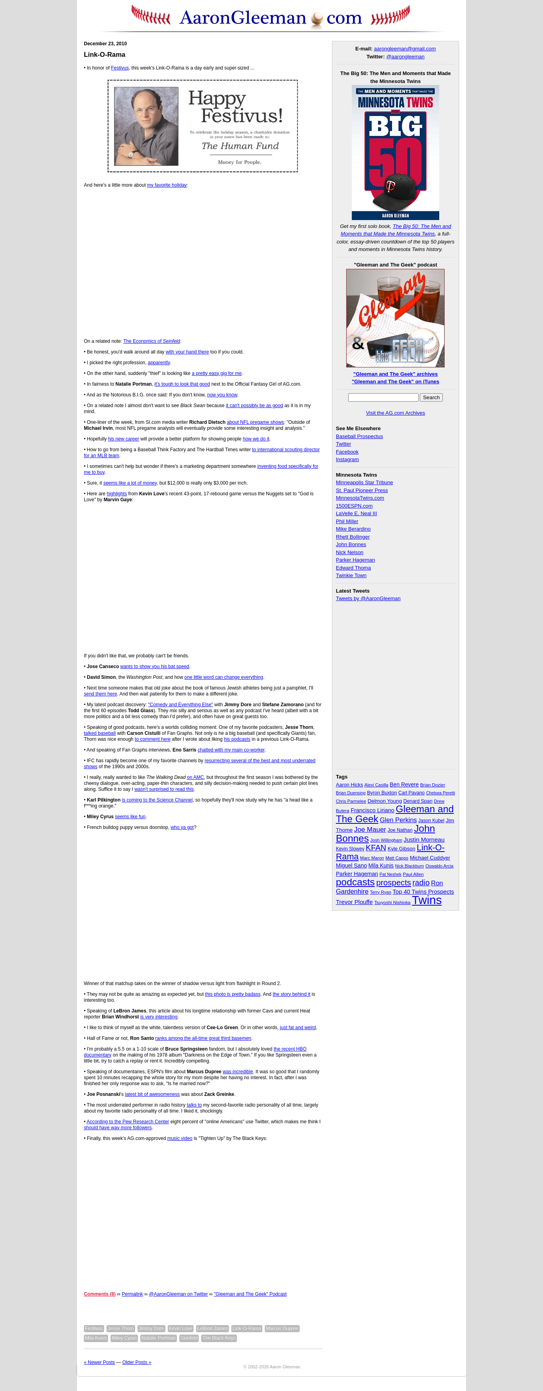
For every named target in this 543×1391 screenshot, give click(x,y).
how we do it (256, 439)
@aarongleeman (405, 57)
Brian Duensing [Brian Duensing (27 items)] (351, 792)
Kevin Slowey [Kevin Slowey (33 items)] (350, 849)
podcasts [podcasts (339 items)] (355, 882)
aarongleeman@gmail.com (405, 49)
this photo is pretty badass (232, 994)
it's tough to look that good (182, 384)
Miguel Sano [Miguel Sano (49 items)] (351, 865)
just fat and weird (298, 1027)
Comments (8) (100, 1294)
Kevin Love (180, 1328)
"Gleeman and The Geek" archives (395, 374)
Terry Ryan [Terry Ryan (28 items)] (380, 892)
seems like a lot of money (130, 483)
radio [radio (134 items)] (421, 882)
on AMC (195, 777)
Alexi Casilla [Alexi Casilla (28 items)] (376, 784)
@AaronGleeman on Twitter (178, 1294)
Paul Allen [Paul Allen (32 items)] (413, 874)
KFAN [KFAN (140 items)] (376, 847)
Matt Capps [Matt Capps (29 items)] (397, 858)
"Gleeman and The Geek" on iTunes (395, 381)
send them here (100, 694)
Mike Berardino (353, 529)
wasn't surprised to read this (164, 789)
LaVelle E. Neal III (356, 513)
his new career (123, 439)
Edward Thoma (353, 568)
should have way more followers (118, 1127)
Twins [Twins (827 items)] (427, 899)
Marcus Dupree (282, 1328)
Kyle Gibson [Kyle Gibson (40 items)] (401, 849)
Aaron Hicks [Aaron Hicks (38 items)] (349, 785)
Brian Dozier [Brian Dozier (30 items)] (432, 784)
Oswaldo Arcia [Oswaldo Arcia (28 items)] (439, 866)
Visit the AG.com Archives (395, 413)
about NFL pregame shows (255, 422)
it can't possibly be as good (254, 405)
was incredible (238, 1071)
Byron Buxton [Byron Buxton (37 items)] (382, 793)
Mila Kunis (96, 1338)
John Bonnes (351, 544)
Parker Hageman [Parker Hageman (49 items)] (357, 874)
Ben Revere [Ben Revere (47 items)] (404, 785)
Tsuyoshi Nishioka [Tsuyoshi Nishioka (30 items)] (392, 902)
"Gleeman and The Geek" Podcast (250, 1294)
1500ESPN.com (354, 506)
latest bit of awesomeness (152, 1094)
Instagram (347, 459)
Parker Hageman (355, 560)
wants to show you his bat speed (154, 666)
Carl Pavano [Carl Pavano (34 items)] (411, 793)
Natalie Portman (159, 1338)
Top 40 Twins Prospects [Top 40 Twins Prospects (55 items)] (423, 892)
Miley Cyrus (124, 1338)
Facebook (347, 452)
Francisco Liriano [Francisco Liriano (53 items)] (372, 810)
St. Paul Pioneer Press (362, 490)
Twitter (343, 444)
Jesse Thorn (121, 1328)
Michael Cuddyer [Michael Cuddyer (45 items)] (430, 858)
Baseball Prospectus (359, 436)
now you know (222, 395)
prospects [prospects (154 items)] (393, 882)
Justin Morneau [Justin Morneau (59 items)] (423, 839)
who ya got (182, 827)
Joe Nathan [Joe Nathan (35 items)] (400, 830)
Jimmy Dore (151, 1328)
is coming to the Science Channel (157, 800)
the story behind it (291, 994)
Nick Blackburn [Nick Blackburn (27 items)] (409, 866)
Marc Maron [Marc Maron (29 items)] (372, 858)
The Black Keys (218, 1338)
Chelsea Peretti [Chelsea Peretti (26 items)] (440, 792)
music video (179, 1138)
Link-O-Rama (104, 54)
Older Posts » (136, 1362)
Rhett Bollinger (353, 537)
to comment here (153, 739)
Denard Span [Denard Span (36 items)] (417, 801)
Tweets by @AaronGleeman (368, 598)
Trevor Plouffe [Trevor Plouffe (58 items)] (354, 901)
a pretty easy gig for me (217, 373)
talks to (194, 1105)
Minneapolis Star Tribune (364, 482)
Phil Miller (347, 521)
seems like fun (130, 816)
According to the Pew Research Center (128, 1121)
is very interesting (158, 1017)
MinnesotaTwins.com (360, 498)
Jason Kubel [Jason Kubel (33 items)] (431, 820)
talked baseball (100, 733)
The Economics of (151, 341)
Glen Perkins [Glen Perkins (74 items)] (398, 819)
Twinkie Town (351, 575)
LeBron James (212, 1328)
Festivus (120, 68)
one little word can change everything (223, 677)
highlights (117, 494)
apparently (159, 362)
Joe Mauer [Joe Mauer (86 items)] (370, 829)
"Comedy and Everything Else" (180, 704)
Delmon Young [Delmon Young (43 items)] (385, 801)
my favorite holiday (167, 185)
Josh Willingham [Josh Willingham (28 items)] (386, 840)
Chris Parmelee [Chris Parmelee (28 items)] (351, 801)
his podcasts (237, 739)
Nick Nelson (349, 552)
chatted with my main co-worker (231, 750)
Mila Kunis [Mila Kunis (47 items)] (381, 866)
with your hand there (187, 352)
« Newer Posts (99, 1362)
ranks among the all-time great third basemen (203, 1038)
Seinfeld (189, 1338)
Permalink (132, 1294)
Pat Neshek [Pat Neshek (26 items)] (390, 874)
